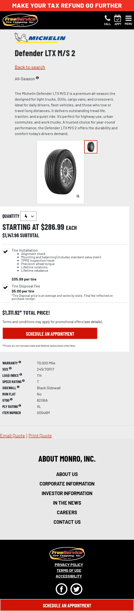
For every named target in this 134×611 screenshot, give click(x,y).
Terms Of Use (69, 570)
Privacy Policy (69, 564)
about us (67, 474)
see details (93, 322)
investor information (67, 493)
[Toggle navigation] (128, 20)
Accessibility (69, 576)
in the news (67, 503)
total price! (36, 312)
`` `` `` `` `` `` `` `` (28, 216)
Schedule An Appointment (67, 605)
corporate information (67, 484)
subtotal (29, 235)
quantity (19, 216)
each (71, 228)
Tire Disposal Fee (26, 286)
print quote (40, 435)
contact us (67, 522)
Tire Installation (56, 260)
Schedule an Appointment (50, 334)
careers (67, 512)
